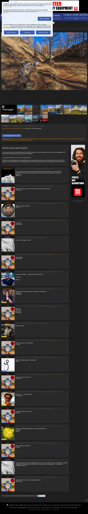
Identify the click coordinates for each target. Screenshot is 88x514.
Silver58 (18, 140)
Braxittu (31, 138)
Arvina (27, 138)
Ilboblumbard (42, 138)
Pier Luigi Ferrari (11, 140)
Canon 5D (4, 128)
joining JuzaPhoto (16, 157)
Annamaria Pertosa (16, 138)
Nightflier (72, 138)
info (80, 201)
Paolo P (4, 140)
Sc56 (29, 125)
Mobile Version (12, 507)
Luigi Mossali (52, 138)
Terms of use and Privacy (34, 507)
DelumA (36, 138)
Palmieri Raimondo (79, 138)
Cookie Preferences (45, 507)
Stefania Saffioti (24, 140)
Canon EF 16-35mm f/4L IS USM (16, 128)
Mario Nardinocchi (60, 138)
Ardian (23, 138)
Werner (31, 140)
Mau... (67, 138)
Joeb (47, 138)
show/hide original (59, 169)
